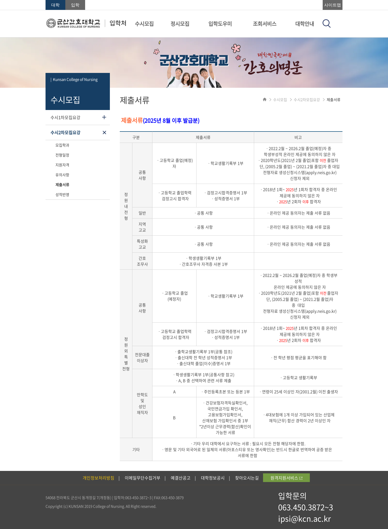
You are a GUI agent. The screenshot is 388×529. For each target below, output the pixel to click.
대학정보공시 (213, 478)
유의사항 (62, 174)
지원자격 (62, 165)
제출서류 (62, 184)
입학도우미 (220, 23)
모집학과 (62, 145)
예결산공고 (181, 478)
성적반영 (62, 194)
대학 (55, 5)
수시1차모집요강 (65, 117)
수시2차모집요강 (65, 132)
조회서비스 (264, 23)
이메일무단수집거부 (142, 478)
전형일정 (62, 155)
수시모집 (144, 23)
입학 (75, 5)
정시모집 (179, 23)
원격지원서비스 (286, 478)
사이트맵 (332, 5)
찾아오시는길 (247, 478)
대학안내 (304, 23)
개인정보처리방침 (98, 478)
